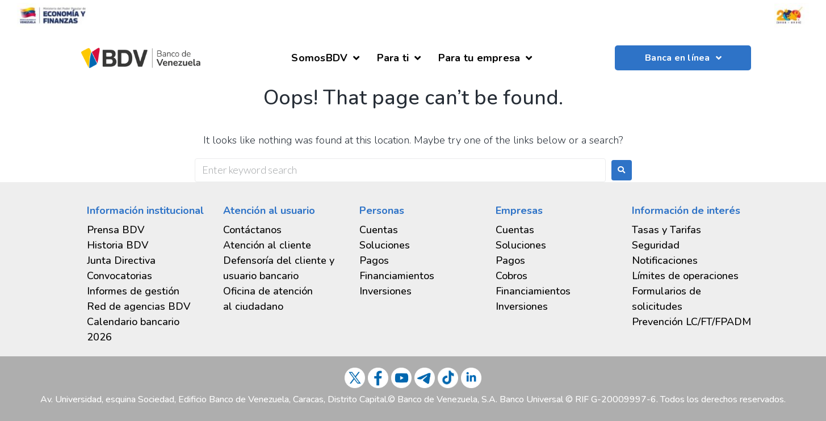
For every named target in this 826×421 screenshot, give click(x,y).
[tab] (146, 291)
